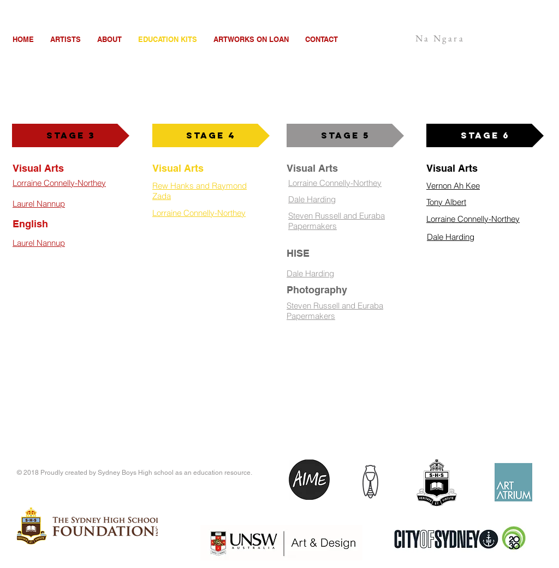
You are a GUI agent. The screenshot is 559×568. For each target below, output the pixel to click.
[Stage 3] (70, 135)
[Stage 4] (211, 135)
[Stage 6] (485, 135)
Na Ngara (440, 38)
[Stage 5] (345, 135)
